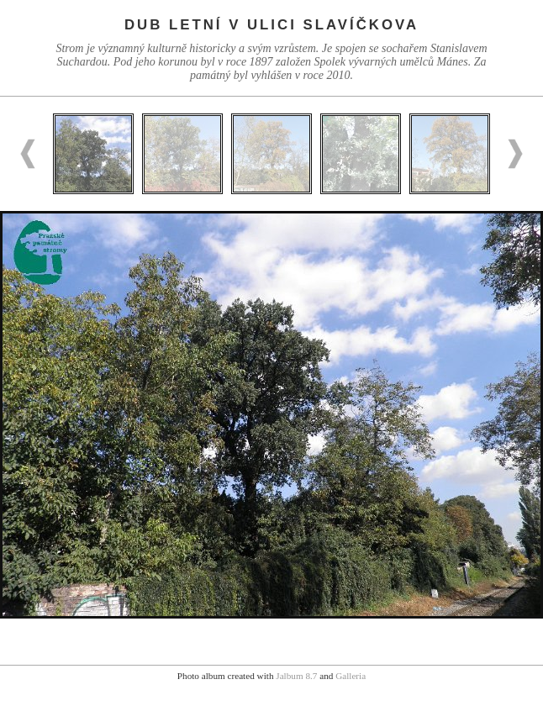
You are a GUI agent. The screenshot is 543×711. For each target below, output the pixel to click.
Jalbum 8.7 (296, 676)
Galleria (350, 676)
